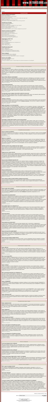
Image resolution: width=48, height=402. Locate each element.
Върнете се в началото (6, 74)
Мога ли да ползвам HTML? (7, 40)
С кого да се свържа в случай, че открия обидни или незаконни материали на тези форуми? (18, 60)
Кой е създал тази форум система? (8, 58)
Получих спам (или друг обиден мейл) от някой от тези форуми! (13, 55)
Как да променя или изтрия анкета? (8, 35)
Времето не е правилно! (6, 24)
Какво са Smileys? (5, 41)
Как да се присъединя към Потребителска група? (10, 50)
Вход (24, 8)
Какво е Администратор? (6, 47)
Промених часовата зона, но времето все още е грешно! (12, 25)
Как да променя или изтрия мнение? (8, 32)
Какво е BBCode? (5, 39)
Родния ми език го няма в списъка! (8, 26)
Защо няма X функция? (6, 59)
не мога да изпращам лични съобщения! (9, 54)
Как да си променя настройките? (7, 23)
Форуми (3, 11)
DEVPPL (27, 400)
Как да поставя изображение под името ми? (9, 27)
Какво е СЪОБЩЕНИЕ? (6, 43)
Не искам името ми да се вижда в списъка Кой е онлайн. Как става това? (14, 18)
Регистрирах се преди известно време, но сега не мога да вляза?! (13, 20)
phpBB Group (38, 367)
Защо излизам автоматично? (7, 17)
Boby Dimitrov (25, 399)
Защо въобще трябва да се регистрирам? (9, 16)
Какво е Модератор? (5, 48)
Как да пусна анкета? (5, 34)
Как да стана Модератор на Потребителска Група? (11, 51)
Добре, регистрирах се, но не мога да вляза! (9, 19)
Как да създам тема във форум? (7, 31)
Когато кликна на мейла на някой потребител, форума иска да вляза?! (14, 28)
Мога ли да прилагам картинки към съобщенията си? (11, 42)
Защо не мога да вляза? (6, 15)
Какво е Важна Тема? (5, 44)
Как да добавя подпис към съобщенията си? (9, 33)
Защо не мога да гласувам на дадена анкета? (10, 36)
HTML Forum (30, 400)
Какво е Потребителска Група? (7, 49)
